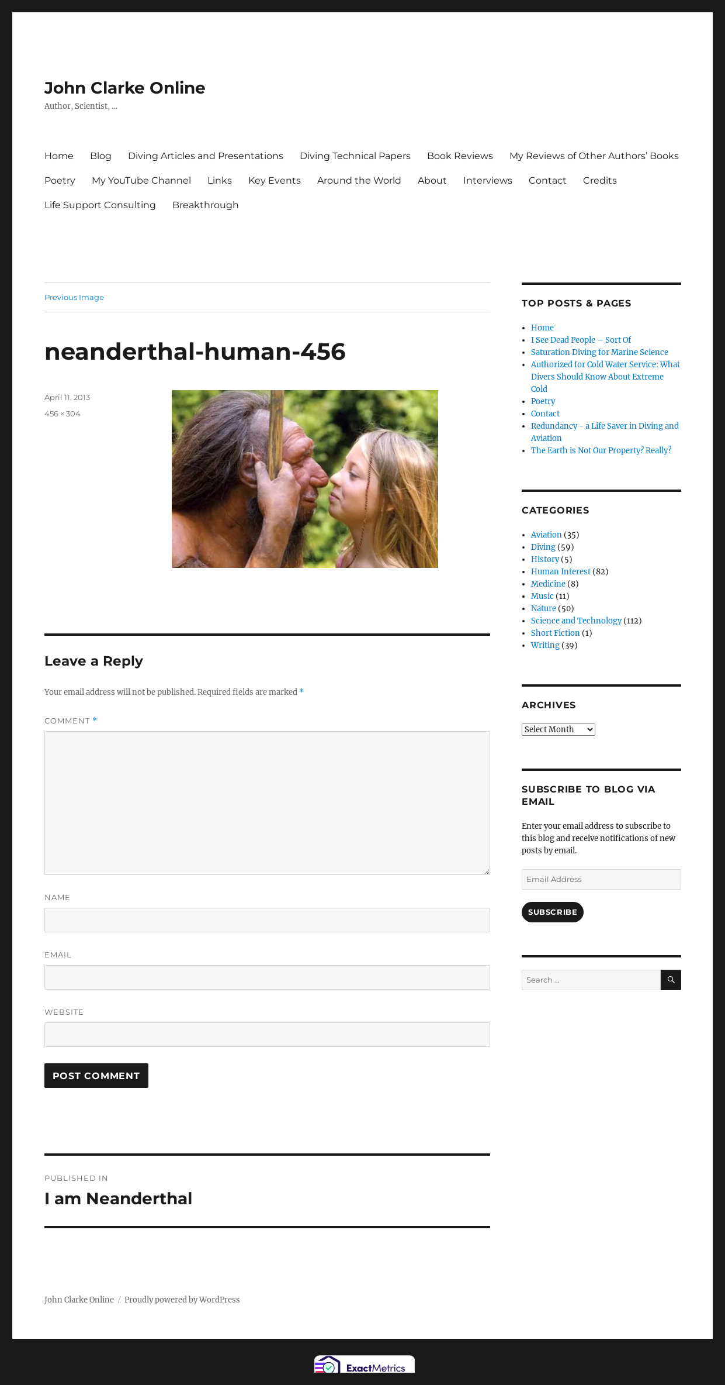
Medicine (548, 584)
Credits (600, 180)
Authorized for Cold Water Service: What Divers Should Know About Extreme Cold (605, 377)
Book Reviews (460, 155)
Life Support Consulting (100, 205)
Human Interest (561, 572)
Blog (101, 155)
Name (57, 897)
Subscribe (552, 912)
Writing (545, 645)
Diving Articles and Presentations (205, 155)
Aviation (546, 535)
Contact (548, 180)
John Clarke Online (125, 88)
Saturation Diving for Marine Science (599, 352)
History (545, 559)
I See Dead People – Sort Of (581, 340)
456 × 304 (62, 413)
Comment (71, 721)
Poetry (59, 180)
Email (58, 954)
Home (59, 155)
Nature (543, 609)
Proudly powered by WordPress (182, 1300)
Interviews (487, 180)
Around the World (359, 180)
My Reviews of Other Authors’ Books (594, 155)
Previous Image (74, 297)
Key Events (274, 180)
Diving (543, 547)
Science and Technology (576, 621)
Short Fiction (555, 633)
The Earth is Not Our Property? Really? (601, 451)
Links (219, 180)
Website (64, 1012)
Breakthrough (205, 205)
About (432, 180)
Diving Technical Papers (355, 155)
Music (542, 596)
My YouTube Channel (141, 180)
